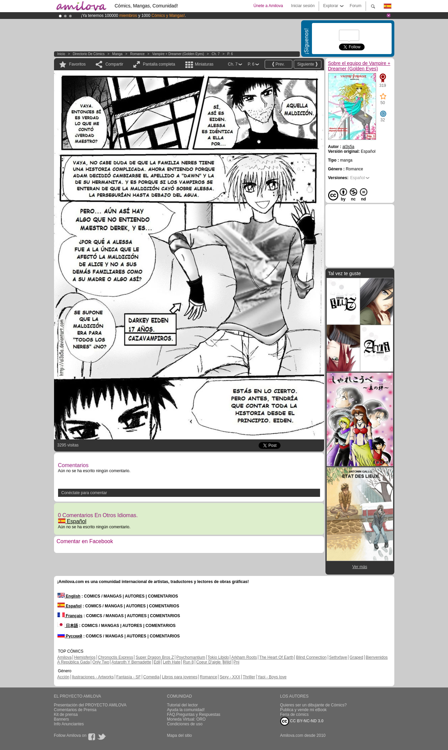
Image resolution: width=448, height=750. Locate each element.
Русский (69, 636)
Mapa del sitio (179, 735)
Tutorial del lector (182, 705)
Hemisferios (85, 657)
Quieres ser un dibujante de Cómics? (313, 705)
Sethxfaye (338, 657)
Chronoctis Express (115, 657)
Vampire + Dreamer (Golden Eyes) (178, 54)
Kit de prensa (66, 714)
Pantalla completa (159, 64)
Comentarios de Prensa (75, 709)
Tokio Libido (218, 657)
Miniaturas (204, 64)
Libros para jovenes (179, 677)
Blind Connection (311, 657)
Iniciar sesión (303, 5)
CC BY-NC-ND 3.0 (302, 721)
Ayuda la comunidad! (186, 709)
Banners (61, 719)
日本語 (67, 625)
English (69, 596)
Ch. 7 (216, 54)
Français (70, 615)
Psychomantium (190, 657)
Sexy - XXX (229, 677)
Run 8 (188, 662)
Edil (157, 662)
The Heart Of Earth (276, 657)
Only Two (101, 662)
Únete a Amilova (268, 5)
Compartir (114, 64)
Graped (356, 657)
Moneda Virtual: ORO (186, 719)
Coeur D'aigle (209, 662)
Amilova (64, 657)
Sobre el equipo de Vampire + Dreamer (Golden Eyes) (359, 66)
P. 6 (230, 54)
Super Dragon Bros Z (155, 657)
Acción (63, 677)
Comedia (151, 677)
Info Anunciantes (69, 724)
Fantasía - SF (128, 677)
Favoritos (77, 64)
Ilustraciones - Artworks (93, 677)
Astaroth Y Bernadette (131, 662)
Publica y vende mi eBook (303, 709)
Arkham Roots (244, 657)
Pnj (236, 662)
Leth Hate (171, 662)
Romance (137, 54)
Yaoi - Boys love (272, 677)
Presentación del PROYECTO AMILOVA (90, 705)
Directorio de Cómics (88, 54)
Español (72, 521)
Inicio (61, 54)
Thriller (249, 677)
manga (117, 54)
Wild (227, 662)
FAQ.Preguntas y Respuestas (193, 714)
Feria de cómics (294, 714)
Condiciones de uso (185, 724)
